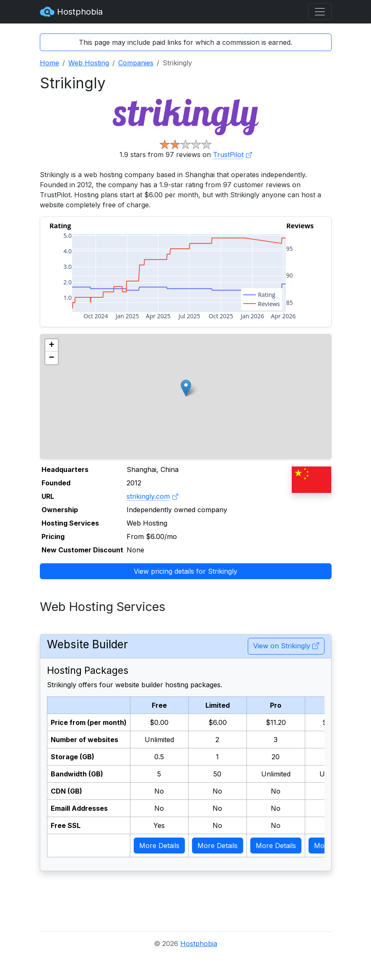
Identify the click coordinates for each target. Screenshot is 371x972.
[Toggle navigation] (320, 11)
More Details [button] (159, 845)
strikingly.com (152, 496)
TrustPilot (232, 154)
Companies (135, 63)
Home (49, 63)
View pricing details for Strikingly (185, 571)
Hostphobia (71, 12)
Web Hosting (88, 63)
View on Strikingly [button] (286, 646)
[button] (186, 388)
